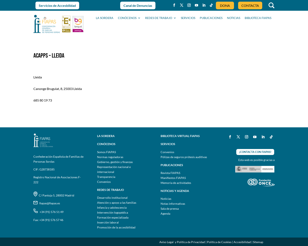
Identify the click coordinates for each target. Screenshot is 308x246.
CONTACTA (250, 5)
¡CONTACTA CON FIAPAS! (255, 152)
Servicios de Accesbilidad (57, 5)
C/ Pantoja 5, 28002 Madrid (53, 195)
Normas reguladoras (110, 157)
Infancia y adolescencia (112, 207)
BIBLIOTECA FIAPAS (258, 18)
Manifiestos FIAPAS (173, 178)
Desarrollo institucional (112, 197)
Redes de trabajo (158, 18)
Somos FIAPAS (106, 152)
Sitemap (258, 242)
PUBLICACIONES (211, 18)
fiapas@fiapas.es (46, 203)
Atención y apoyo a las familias (116, 202)
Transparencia (106, 177)
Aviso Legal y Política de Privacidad (182, 242)
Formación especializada (112, 217)
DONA (225, 5)
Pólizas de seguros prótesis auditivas (184, 157)
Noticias (166, 198)
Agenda (165, 213)
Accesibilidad (242, 242)
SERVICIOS (188, 18)
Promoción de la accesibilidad (116, 227)
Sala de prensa (170, 208)
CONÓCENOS (127, 18)
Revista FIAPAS (170, 173)
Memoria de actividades (176, 182)
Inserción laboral (108, 222)
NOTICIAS (233, 18)
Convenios (104, 181)
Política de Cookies (219, 242)
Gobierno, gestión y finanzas (115, 162)
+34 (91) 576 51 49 (48, 212)
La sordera (104, 18)
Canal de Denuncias (137, 5)
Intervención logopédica (112, 212)
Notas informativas (173, 203)
